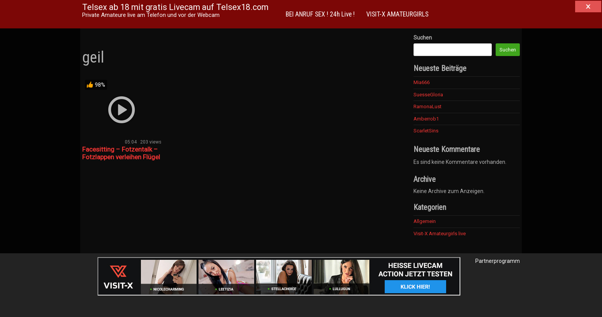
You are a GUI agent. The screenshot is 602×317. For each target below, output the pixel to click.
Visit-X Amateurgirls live (439, 233)
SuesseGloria (428, 94)
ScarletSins (425, 131)
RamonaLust (427, 106)
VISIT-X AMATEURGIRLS (397, 14)
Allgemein (424, 221)
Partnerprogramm (497, 261)
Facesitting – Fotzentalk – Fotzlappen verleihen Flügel (121, 153)
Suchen (422, 38)
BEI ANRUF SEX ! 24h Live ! (320, 14)
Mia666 (421, 82)
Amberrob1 (426, 119)
